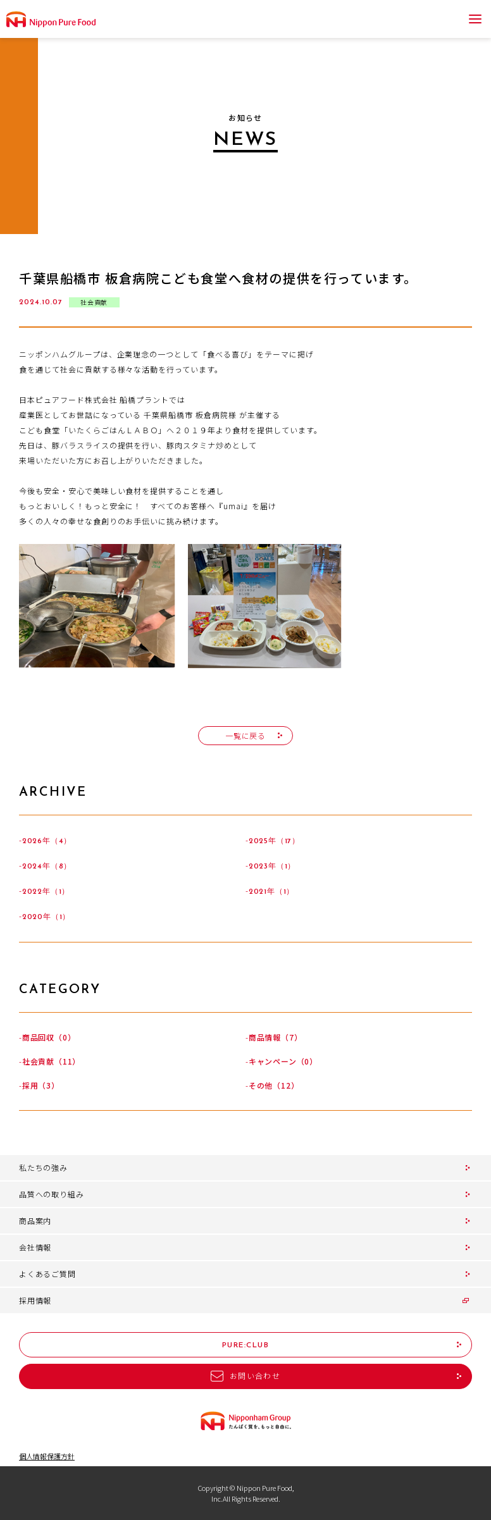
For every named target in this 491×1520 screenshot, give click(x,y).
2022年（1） (46, 892)
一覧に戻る (245, 735)
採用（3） (40, 1085)
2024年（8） (46, 866)
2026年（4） (46, 841)
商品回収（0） (49, 1037)
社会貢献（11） (51, 1061)
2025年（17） (274, 841)
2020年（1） (46, 917)
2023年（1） (272, 866)
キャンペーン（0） (283, 1061)
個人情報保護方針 (47, 1456)
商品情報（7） (275, 1037)
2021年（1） (271, 892)
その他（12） (274, 1085)
